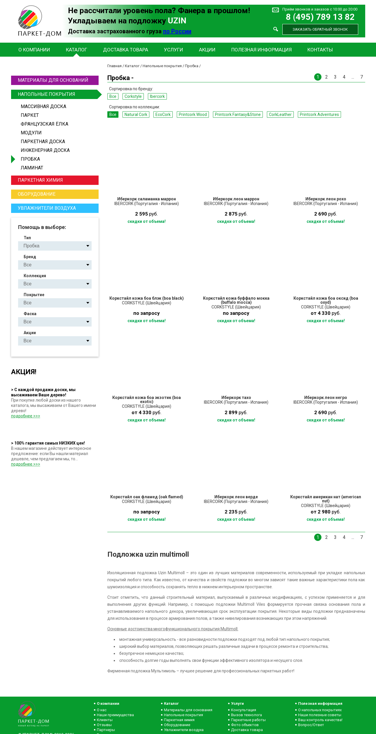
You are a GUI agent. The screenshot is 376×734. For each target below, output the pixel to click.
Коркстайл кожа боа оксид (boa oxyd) (325, 300)
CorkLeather (280, 114)
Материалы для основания (188, 710)
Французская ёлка (44, 124)
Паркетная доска (43, 141)
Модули (31, 133)
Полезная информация (261, 50)
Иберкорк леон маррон (236, 199)
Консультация (243, 710)
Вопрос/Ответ (311, 725)
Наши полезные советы (319, 715)
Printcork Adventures (319, 114)
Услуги (173, 50)
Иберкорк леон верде (236, 497)
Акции (207, 50)
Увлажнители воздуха (47, 208)
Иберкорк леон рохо (325, 199)
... (352, 77)
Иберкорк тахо (236, 397)
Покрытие (34, 295)
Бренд (30, 257)
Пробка (30, 159)
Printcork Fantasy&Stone (238, 114)
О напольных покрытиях (320, 710)
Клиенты (105, 720)
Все (112, 96)
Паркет (30, 115)
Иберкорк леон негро (325, 397)
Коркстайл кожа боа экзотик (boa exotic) (146, 399)
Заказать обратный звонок (320, 29)
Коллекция (35, 276)
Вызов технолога (246, 715)
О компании (34, 50)
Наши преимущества (115, 715)
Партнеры (106, 730)
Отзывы (104, 725)
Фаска (30, 314)
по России (177, 31)
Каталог (76, 50)
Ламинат (32, 168)
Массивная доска (43, 106)
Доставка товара (125, 50)
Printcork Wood (193, 114)
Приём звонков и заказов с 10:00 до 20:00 (319, 9)
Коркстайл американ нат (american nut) (325, 499)
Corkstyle (133, 96)
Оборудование (36, 194)
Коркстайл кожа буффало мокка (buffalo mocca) (236, 300)
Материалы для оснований (53, 80)
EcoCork (163, 114)
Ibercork (157, 96)
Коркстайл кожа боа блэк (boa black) (146, 298)
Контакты (320, 50)
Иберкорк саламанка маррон (146, 199)
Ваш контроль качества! (320, 720)
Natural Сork (136, 114)
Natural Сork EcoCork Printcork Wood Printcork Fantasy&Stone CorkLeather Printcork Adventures (59, 283)
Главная (114, 66)
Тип (27, 238)
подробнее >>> (25, 416)
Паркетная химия (40, 180)
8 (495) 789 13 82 (320, 17)
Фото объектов (245, 725)
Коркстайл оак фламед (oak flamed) (146, 497)
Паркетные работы (248, 720)
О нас (101, 710)
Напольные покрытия (57, 94)
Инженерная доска (45, 150)
